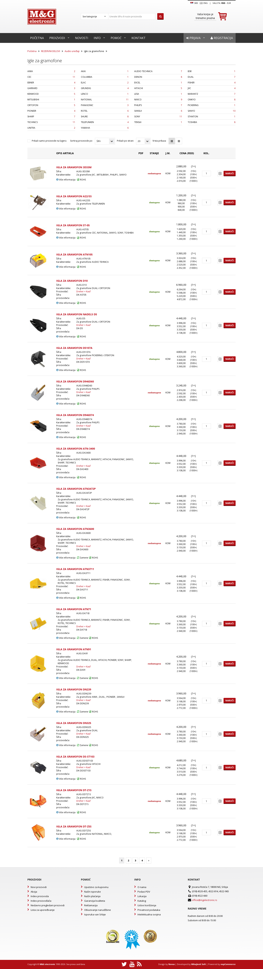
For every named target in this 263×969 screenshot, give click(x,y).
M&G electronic (47, 964)
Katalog (142, 900)
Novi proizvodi (39, 887)
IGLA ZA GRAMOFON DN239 (73, 689)
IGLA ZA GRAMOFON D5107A (74, 348)
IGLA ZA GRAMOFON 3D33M (74, 167)
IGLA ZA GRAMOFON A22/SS (74, 196)
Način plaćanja (92, 896)
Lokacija (142, 896)
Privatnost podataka (149, 910)
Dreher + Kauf (83, 291)
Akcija (34, 891)
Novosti (81, 38)
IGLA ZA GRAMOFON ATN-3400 (75, 448)
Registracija (222, 38)
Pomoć (116, 38)
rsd (223, 3)
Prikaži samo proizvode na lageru (49, 140)
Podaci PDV (144, 891)
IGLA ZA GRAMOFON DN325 (73, 723)
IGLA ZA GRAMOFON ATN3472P (76, 488)
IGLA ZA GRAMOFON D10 (72, 280)
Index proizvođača (41, 900)
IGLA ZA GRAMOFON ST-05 (73, 225)
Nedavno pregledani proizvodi (47, 905)
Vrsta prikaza (159, 140)
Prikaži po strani (125, 140)
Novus (171, 964)
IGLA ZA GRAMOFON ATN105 (74, 254)
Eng (204, 3)
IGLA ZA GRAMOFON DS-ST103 (75, 756)
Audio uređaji (72, 51)
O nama (142, 887)
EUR (229, 3)
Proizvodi (57, 38)
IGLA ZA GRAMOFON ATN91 (73, 649)
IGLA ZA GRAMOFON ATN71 (73, 609)
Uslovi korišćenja (147, 905)
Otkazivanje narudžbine (97, 910)
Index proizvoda (40, 896)
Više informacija (65, 179)
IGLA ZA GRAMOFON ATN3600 (75, 529)
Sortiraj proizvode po (81, 140)
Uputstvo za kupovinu (96, 887)
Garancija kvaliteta (94, 900)
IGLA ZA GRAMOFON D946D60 (75, 381)
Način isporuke (92, 891)
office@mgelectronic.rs (204, 900)
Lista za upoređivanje (43, 910)
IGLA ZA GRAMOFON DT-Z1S (74, 790)
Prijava (193, 38)
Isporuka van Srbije (95, 914)
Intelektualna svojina (149, 914)
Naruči (229, 173)
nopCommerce (228, 964)
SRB (194, 3)
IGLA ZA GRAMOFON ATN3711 (75, 569)
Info (97, 38)
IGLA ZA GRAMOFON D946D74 (75, 415)
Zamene (82, 557)
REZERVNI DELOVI (50, 51)
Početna (37, 38)
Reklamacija (91, 905)
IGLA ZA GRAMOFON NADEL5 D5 (76, 314)
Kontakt (139, 38)
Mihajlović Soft (198, 964)
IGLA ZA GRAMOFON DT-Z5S (74, 826)
